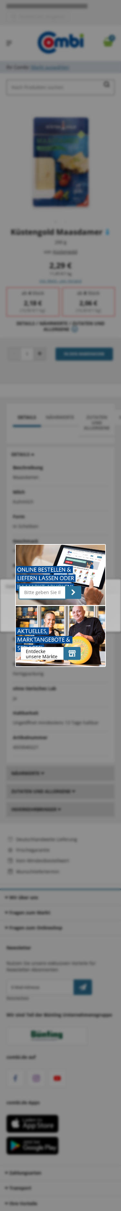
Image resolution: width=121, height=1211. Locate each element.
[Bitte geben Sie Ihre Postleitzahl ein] (42, 592)
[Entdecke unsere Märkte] (72, 653)
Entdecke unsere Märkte (41, 654)
